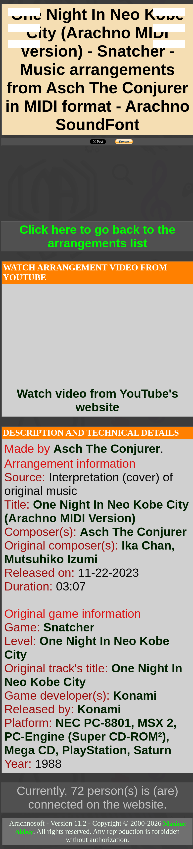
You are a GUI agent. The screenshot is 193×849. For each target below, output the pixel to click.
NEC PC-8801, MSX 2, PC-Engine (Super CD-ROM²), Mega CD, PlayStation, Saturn (90, 736)
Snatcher (68, 627)
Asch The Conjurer (106, 448)
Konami (135, 695)
